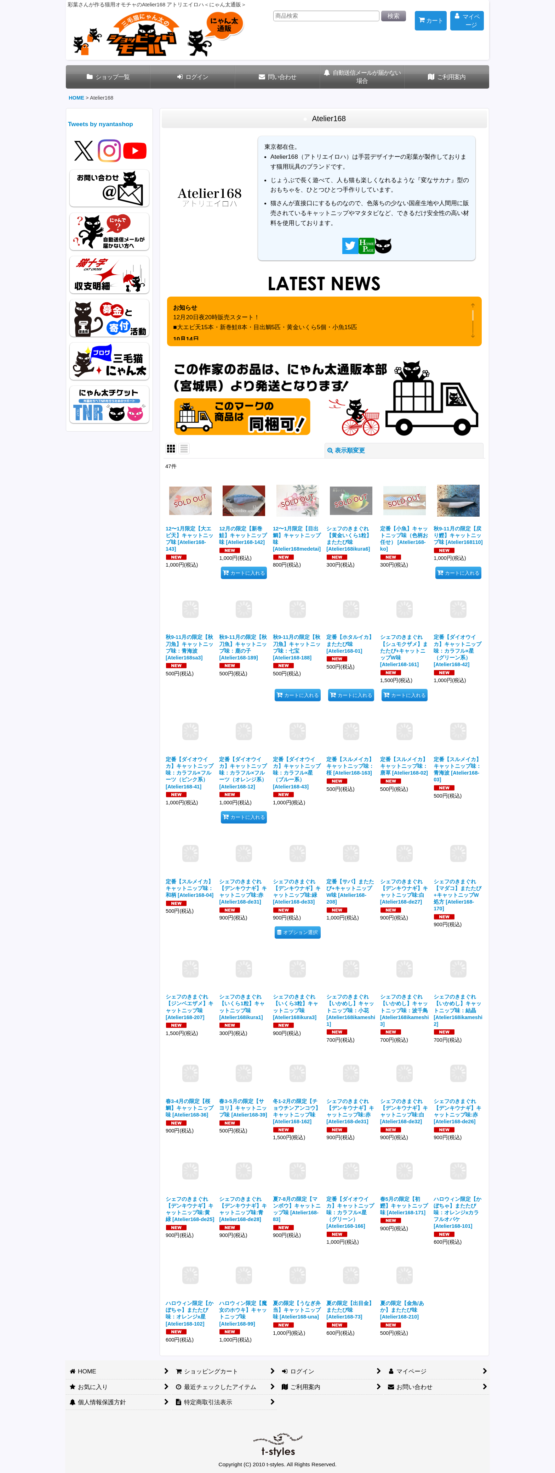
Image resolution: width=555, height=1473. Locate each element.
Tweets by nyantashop (100, 124)
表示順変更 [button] (346, 450)
